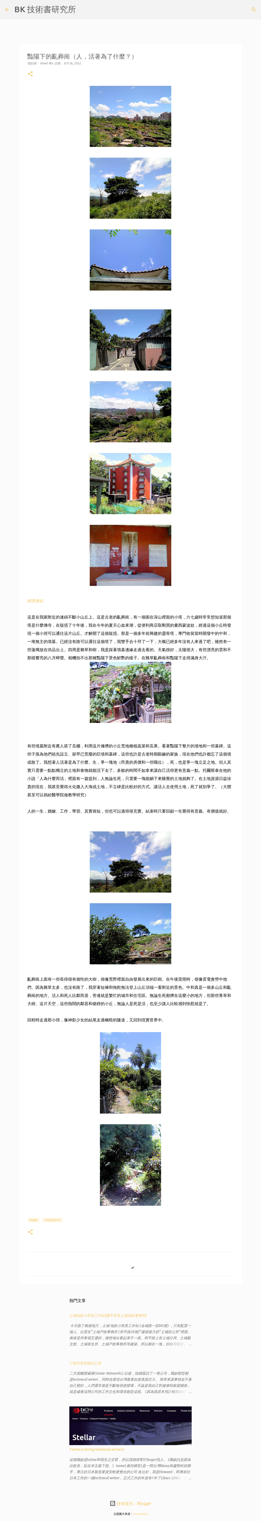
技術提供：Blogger (130, 1503)
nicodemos (140, 1513)
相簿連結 (35, 600)
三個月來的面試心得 (85, 1363)
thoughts (52, 1220)
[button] (30, 74)
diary (33, 1220)
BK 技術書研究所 (45, 9)
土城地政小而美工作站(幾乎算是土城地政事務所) (108, 1315)
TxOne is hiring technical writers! (96, 1449)
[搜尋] (83, 10)
